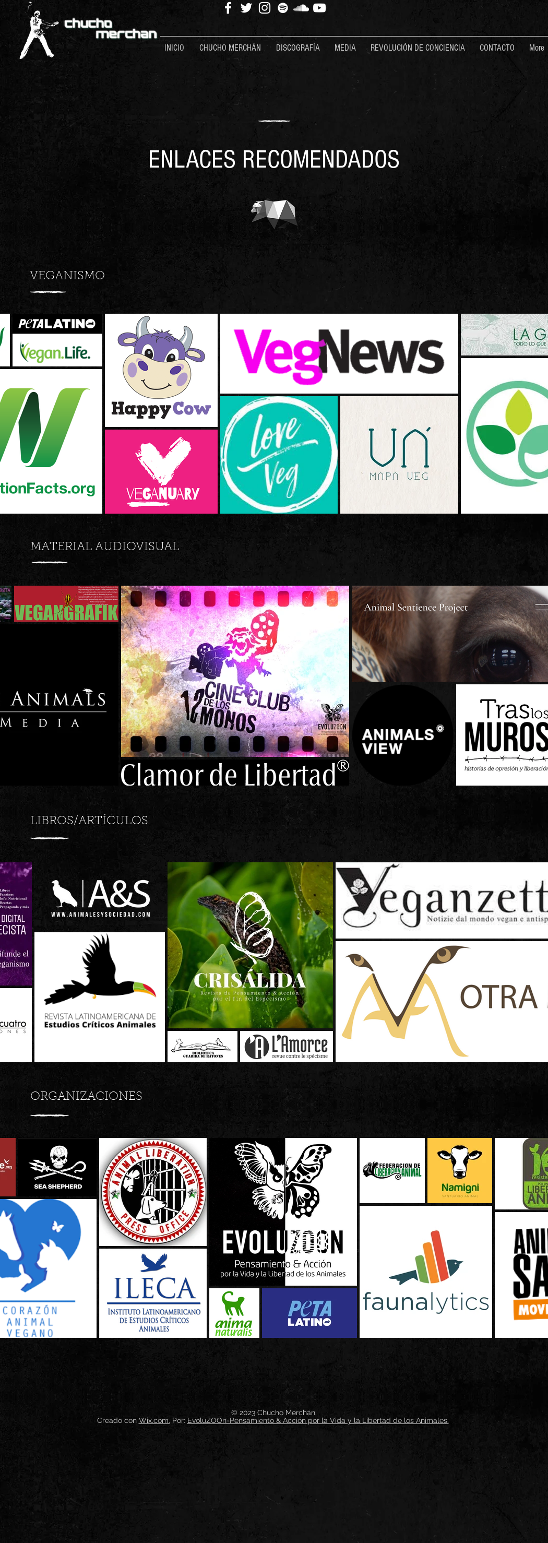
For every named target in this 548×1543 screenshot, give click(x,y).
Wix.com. (154, 1420)
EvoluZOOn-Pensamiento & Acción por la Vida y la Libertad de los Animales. (318, 1420)
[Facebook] (228, 8)
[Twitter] (246, 8)
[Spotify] (283, 8)
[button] (233, 43)
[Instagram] (264, 8)
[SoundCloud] (301, 8)
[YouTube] (319, 8)
